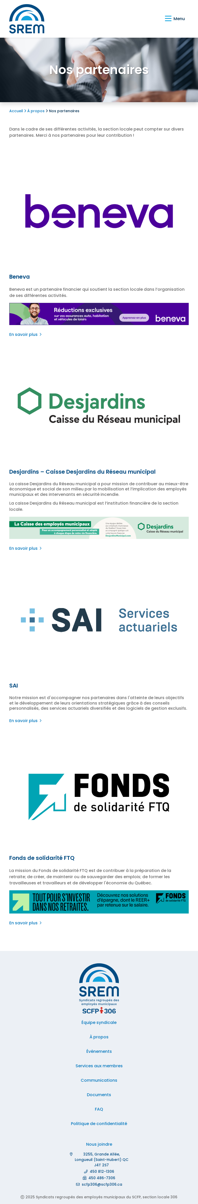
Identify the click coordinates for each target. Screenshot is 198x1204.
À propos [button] (99, 1037)
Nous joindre (99, 1144)
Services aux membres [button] (99, 1066)
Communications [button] (99, 1080)
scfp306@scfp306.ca (102, 1184)
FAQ (99, 1109)
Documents (99, 1095)
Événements (99, 1051)
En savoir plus (24, 334)
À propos (35, 111)
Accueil (16, 111)
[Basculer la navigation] (175, 19)
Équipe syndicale (99, 1022)
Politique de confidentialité (99, 1124)
